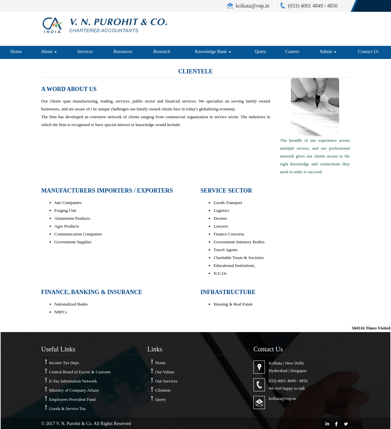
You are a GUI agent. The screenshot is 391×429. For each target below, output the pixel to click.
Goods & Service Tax (67, 408)
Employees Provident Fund (72, 399)
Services (85, 51)
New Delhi (294, 363)
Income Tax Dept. (64, 362)
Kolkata (275, 363)
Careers (292, 51)
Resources (123, 51)
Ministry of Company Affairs (74, 390)
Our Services (166, 381)
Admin (328, 51)
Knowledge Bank (213, 51)
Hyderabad (278, 370)
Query (260, 51)
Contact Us (368, 51)
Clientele (163, 390)
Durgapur (298, 370)
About (49, 51)
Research (161, 51)
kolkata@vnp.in (282, 398)
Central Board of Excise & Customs (80, 371)
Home (16, 51)
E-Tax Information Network (73, 381)
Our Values (164, 371)
